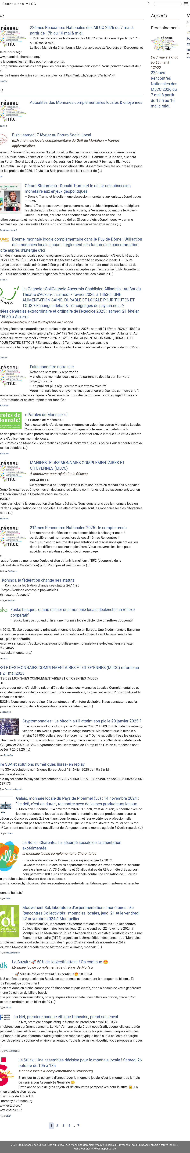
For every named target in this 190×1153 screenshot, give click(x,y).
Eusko (5, 658)
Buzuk (8, 1007)
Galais (10, 833)
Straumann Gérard (8, 230)
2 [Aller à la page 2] (57, 1126)
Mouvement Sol (13, 953)
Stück (8, 1116)
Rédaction (12, 571)
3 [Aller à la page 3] (63, 1126)
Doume (3, 280)
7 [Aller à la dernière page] (78, 1126)
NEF (7, 1051)
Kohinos (12, 600)
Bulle (8, 898)
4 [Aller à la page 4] (69, 1126)
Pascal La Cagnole (13, 789)
